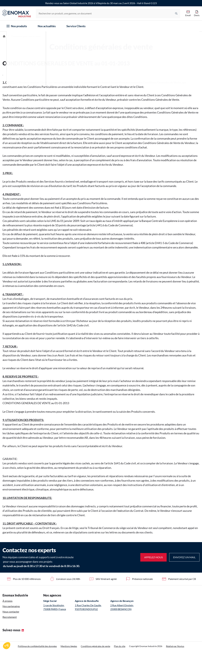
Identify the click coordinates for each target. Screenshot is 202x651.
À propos (7, 600)
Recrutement (10, 616)
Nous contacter (11, 611)
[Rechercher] (176, 13)
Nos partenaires (11, 606)
